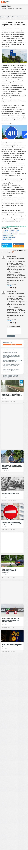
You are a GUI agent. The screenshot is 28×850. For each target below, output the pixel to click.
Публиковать (11, 335)
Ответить (9, 285)
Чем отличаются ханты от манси (10, 494)
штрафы (5, 232)
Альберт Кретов (11, 256)
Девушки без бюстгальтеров (10, 352)
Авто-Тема (6, 6)
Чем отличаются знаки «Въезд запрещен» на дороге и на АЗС (12, 523)
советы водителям (8, 235)
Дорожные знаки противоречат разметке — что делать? (12, 645)
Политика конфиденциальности (10, 376)
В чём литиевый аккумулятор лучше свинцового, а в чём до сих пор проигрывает (11, 365)
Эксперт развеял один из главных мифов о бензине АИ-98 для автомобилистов (11, 371)
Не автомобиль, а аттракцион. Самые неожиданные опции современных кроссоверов (12, 356)
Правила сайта (6, 377)
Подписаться (12, 344)
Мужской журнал (6, 500)
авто (6, 230)
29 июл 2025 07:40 (11, 284)
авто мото (22, 234)
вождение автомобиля (9, 237)
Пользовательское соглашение (10, 375)
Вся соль (2, 16)
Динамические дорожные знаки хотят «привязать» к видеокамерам (10, 620)
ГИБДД (12, 230)
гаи (16, 232)
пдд (18, 230)
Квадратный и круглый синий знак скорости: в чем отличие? (12, 394)
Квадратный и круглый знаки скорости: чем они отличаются (12, 17)
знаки (11, 232)
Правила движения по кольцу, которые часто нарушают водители (12, 361)
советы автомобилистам (10, 234)
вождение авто (7, 239)
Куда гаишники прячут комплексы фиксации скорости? (9, 570)
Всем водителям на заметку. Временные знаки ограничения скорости (12, 466)
